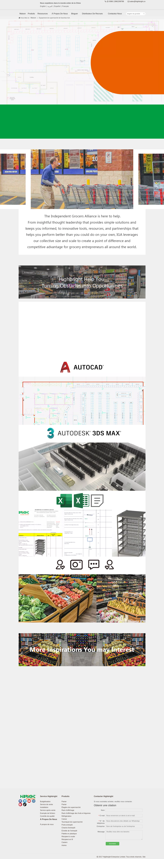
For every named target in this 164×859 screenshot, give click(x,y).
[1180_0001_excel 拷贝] (82, 524)
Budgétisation (45, 801)
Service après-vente (47, 810)
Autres (64, 845)
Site (144, 857)
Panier (64, 801)
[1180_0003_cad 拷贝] (82, 392)
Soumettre (112, 844)
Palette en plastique (69, 834)
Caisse (64, 819)
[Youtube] (29, 801)
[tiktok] (24, 804)
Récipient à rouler (68, 836)
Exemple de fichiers (47, 813)
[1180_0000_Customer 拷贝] (82, 589)
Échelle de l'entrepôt (69, 831)
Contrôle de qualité (47, 816)
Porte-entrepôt (67, 825)
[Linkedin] (24, 801)
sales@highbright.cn (137, 1)
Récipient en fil (67, 839)
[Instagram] (33, 801)
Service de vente (46, 804)
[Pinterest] (20, 804)
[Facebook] (20, 801)
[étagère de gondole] (134, 13)
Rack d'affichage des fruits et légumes (76, 813)
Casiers (64, 842)
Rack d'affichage (68, 810)
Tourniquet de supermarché (72, 822)
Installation (44, 807)
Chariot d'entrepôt (68, 828)
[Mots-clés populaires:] (144, 13)
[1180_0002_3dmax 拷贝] (82, 458)
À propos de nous (47, 824)
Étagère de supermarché (71, 807)
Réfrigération (67, 816)
